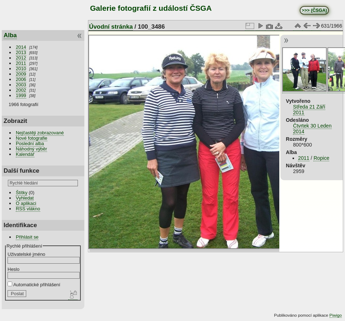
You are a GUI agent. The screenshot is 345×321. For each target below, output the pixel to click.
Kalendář (25, 154)
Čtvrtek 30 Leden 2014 (312, 128)
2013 (21, 52)
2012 (21, 58)
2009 (21, 74)
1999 (21, 95)
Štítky (21, 192)
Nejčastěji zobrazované (40, 132)
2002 (21, 90)
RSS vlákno (28, 208)
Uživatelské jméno (26, 254)
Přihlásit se (27, 237)
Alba (10, 35)
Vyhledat (25, 198)
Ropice (321, 158)
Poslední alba (30, 143)
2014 (21, 47)
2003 (21, 84)
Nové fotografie (31, 138)
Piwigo (336, 315)
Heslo (13, 269)
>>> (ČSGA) (314, 10)
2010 (21, 68)
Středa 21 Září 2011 (309, 109)
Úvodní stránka (111, 26)
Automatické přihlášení (34, 284)
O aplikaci (26, 203)
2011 (21, 63)
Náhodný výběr (31, 149)
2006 (21, 79)
